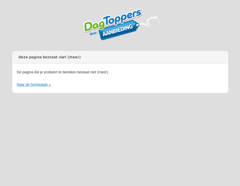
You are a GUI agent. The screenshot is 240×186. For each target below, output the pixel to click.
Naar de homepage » (34, 84)
